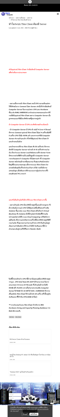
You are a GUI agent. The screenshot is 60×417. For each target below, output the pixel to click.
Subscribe (12, 401)
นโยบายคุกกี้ (16, 411)
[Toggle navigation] (58, 14)
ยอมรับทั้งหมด (33, 414)
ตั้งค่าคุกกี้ (25, 414)
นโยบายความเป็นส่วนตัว (43, 409)
